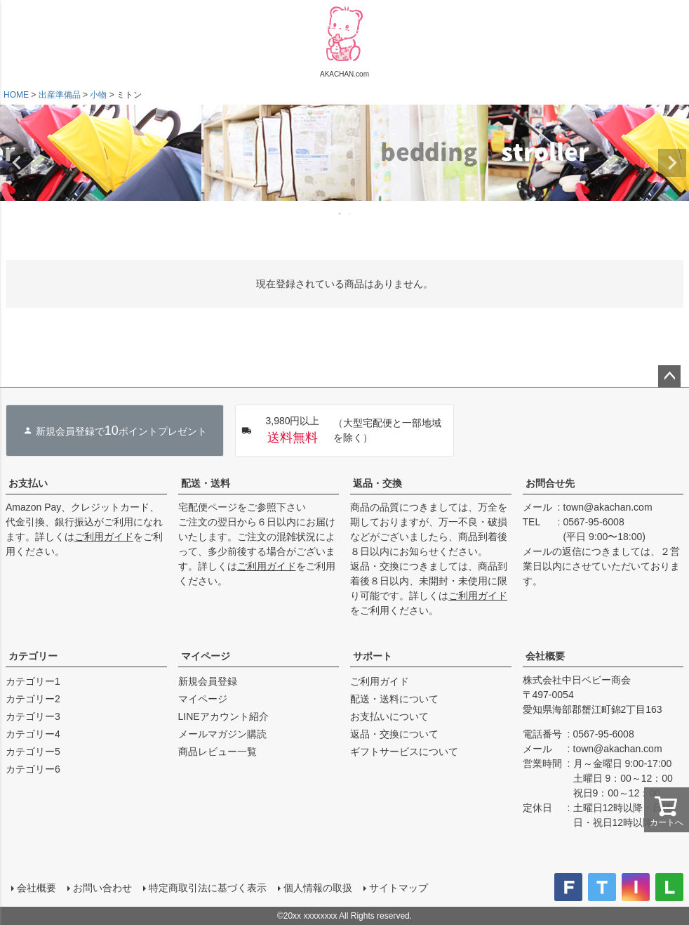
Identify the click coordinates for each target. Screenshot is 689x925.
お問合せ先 (550, 483)
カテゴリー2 (33, 698)
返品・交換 (377, 483)
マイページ (205, 656)
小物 (98, 95)
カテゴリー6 (33, 769)
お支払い (28, 483)
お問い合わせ (102, 887)
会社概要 (545, 656)
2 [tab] (350, 213)
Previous (17, 163)
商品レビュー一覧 (217, 751)
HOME (16, 95)
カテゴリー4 (33, 734)
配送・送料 (205, 483)
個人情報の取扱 (317, 887)
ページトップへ (669, 376)
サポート (372, 656)
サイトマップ (398, 887)
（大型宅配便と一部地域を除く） (341, 430)
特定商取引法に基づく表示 (208, 887)
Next (672, 163)
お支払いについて (389, 716)
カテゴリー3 (33, 716)
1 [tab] (340, 213)
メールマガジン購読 (222, 734)
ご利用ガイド (103, 536)
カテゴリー (33, 656)
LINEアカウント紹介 (223, 716)
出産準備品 (60, 95)
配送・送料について (394, 698)
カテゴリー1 (33, 681)
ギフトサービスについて (404, 751)
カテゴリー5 (33, 751)
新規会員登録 (207, 681)
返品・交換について (394, 734)
